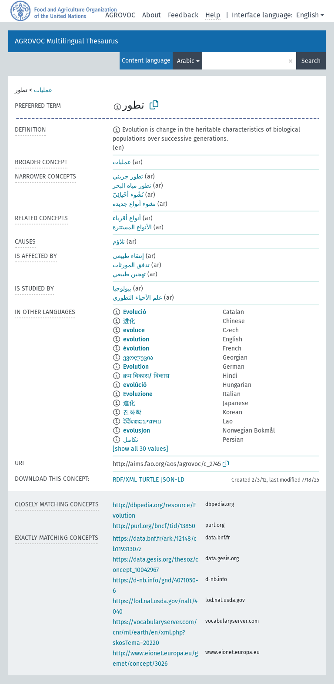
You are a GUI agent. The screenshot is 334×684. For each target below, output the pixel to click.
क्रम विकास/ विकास (146, 376)
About (151, 15)
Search (311, 61)
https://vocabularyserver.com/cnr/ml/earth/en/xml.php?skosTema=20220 (155, 632)
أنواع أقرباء (127, 218)
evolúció (135, 385)
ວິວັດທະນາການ (142, 421)
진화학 (132, 412)
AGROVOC (120, 15)
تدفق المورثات (131, 265)
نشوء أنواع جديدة (134, 204)
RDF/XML (125, 479)
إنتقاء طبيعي (128, 256)
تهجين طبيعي (129, 274)
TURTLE (149, 479)
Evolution (136, 366)
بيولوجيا (122, 288)
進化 (129, 403)
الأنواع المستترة (132, 227)
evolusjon (136, 430)
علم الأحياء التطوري (137, 297)
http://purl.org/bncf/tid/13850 (154, 526)
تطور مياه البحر (132, 185)
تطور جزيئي (128, 176)
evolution (136, 339)
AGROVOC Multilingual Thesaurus (66, 41)
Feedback (183, 15)
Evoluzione (138, 394)
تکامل (130, 439)
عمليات (43, 90)
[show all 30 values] (140, 449)
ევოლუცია (138, 357)
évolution (136, 348)
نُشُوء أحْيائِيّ (128, 194)
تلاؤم (119, 241)
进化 (129, 321)
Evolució (134, 312)
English (307, 15)
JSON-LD (172, 479)
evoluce (134, 330)
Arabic (185, 61)
